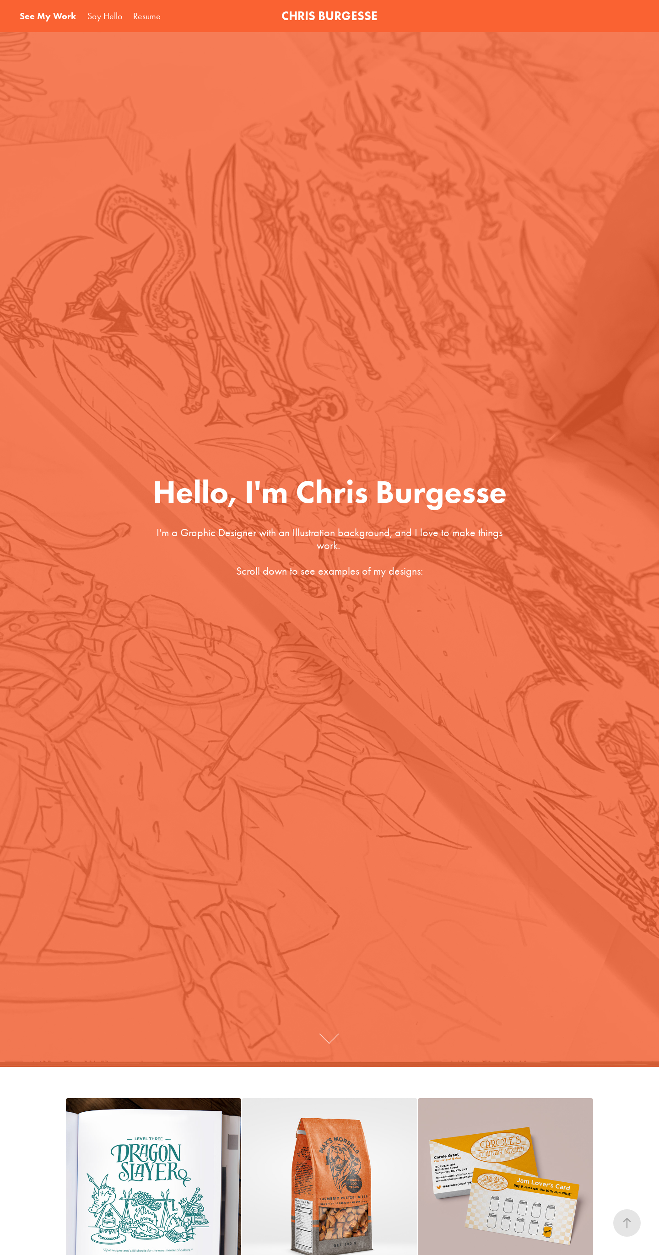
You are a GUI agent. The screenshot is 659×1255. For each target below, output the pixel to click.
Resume (147, 16)
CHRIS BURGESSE (329, 15)
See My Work (48, 16)
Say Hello (104, 16)
